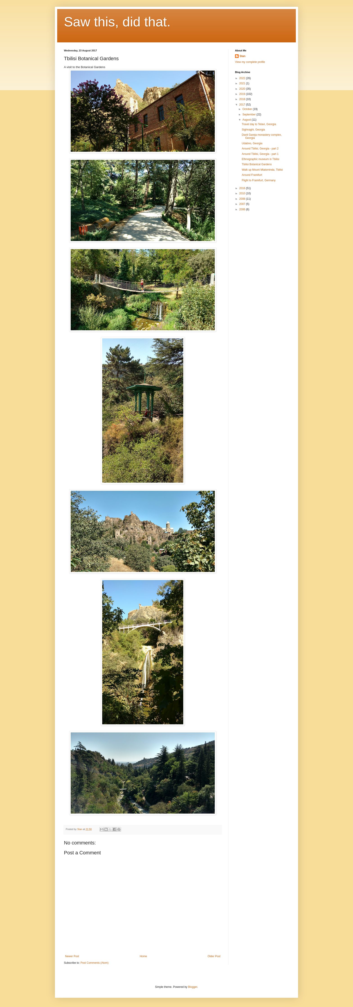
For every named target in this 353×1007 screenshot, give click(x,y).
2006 (242, 209)
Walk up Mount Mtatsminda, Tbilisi (262, 169)
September (249, 114)
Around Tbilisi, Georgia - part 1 (260, 154)
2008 (242, 198)
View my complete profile (250, 62)
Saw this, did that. (117, 21)
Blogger (192, 987)
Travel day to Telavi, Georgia (259, 124)
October (247, 109)
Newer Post (72, 956)
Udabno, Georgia (252, 143)
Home (143, 956)
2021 (242, 83)
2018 (242, 99)
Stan (242, 56)
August (247, 119)
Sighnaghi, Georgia (253, 129)
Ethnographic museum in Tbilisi (260, 159)
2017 (242, 104)
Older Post (214, 956)
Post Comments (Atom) (94, 962)
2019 (242, 94)
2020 (242, 88)
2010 (242, 193)
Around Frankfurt (252, 175)
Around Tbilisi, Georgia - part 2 (260, 148)
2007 (242, 204)
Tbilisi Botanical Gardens (257, 164)
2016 (242, 188)
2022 (242, 78)
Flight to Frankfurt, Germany (259, 180)
